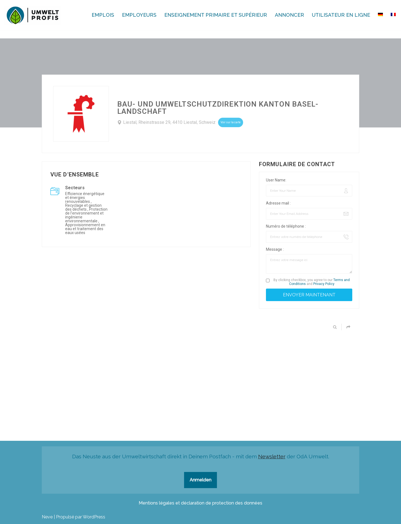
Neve (47, 517)
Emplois (103, 15)
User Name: (276, 180)
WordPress (94, 517)
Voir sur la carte (231, 122)
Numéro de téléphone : (286, 226)
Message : (275, 249)
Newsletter (271, 456)
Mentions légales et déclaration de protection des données (200, 503)
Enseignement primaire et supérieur (215, 15)
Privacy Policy (323, 284)
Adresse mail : (278, 203)
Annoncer (289, 15)
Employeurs (139, 15)
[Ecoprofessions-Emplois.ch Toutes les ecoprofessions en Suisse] (32, 15)
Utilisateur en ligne (341, 15)
